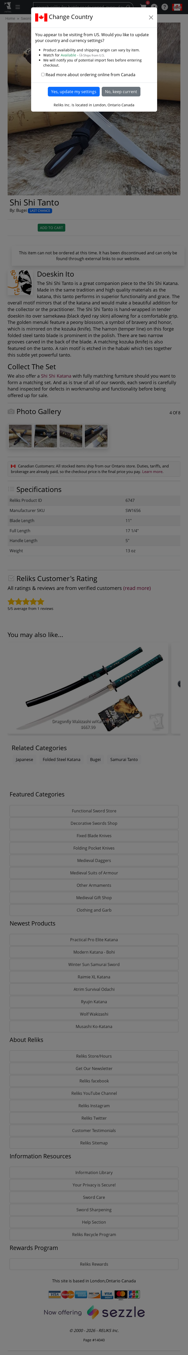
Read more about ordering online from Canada (90, 74)
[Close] (151, 17)
